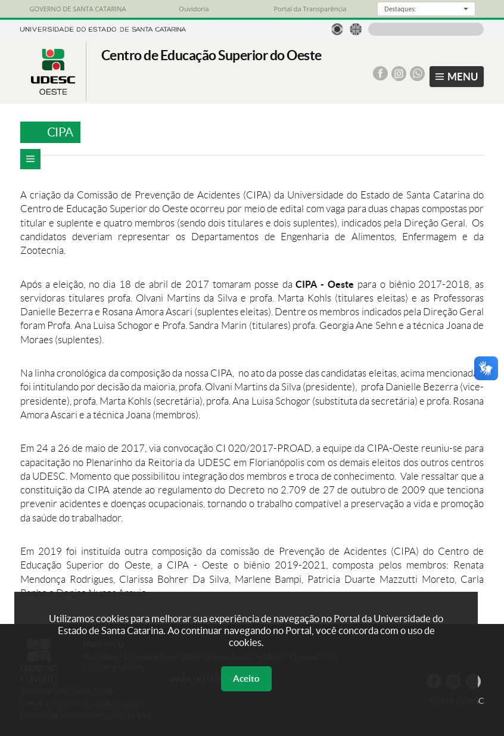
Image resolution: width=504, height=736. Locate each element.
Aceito (246, 678)
